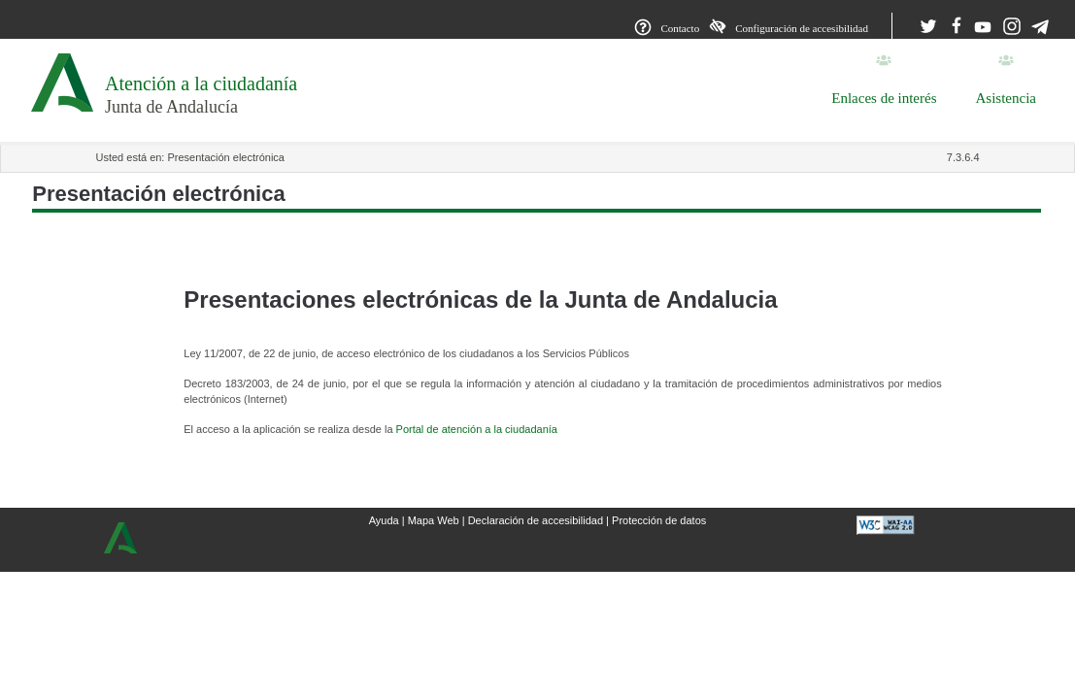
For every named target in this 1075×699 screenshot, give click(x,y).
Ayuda (384, 520)
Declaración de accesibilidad (535, 520)
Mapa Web (433, 520)
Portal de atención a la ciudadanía (476, 429)
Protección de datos (659, 520)
